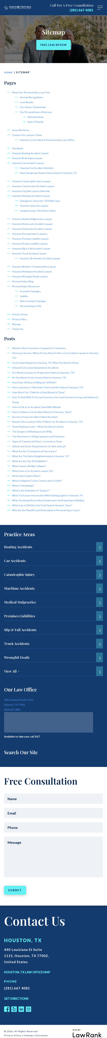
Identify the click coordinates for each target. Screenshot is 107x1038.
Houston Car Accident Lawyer (29, 162)
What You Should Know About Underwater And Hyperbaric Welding (50, 495)
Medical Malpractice (20, 597)
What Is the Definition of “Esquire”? (33, 486)
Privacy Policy (20, 316)
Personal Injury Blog (23, 279)
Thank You (18, 326)
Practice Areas (20, 311)
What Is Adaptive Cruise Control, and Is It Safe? (39, 476)
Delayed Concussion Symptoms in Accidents (37, 364)
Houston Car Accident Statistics (38, 167)
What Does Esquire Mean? (27, 471)
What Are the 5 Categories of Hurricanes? (36, 447)
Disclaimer (18, 147)
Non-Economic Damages (34, 298)
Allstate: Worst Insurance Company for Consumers (41, 345)
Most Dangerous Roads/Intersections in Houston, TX (50, 171)
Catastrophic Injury (19, 570)
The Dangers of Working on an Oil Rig (34, 427)
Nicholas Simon (36, 116)
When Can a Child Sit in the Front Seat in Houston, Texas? (45, 500)
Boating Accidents (18, 542)
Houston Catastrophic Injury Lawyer (33, 180)
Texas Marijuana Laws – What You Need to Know (40, 423)
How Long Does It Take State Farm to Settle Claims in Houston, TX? (51, 384)
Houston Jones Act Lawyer (35, 204)
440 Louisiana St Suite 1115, (20, 695)
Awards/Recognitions (32, 97)
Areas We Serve (21, 129)
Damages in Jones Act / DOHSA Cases (42, 199)
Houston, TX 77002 (15, 700)
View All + (11, 666)
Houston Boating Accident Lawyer (32, 152)
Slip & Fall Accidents (20, 625)
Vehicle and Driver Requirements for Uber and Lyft (41, 442)
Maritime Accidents (19, 583)
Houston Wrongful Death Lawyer (31, 274)
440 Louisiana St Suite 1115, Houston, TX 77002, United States (27, 951)
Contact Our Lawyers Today (28, 134)
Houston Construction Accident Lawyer (35, 185)
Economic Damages (31, 289)
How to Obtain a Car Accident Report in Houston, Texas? (44, 408)
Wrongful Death (16, 653)
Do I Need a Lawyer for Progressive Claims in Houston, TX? (46, 369)
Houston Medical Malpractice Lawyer (33, 217)
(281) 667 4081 (81, 10)
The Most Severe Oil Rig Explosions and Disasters (41, 432)
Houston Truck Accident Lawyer (30, 251)
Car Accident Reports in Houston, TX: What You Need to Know (48, 360)
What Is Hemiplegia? (24, 481)
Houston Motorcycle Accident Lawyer (34, 222)
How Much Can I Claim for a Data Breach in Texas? (41, 389)
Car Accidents (15, 556)
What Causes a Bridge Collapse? (30, 461)
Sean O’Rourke (36, 121)
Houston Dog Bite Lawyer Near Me (32, 189)
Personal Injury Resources (27, 284)
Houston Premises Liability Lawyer (32, 237)
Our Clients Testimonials (34, 106)
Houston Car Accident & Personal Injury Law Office (49, 139)
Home (9, 72)
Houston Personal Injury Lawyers (31, 232)
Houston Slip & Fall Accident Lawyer (33, 246)
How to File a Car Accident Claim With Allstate (39, 403)
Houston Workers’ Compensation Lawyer (35, 264)
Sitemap (16, 321)
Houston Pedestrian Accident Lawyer (34, 227)
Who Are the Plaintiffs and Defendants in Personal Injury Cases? (49, 505)
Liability (24, 293)
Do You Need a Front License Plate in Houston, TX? (41, 374)
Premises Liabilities (19, 611)
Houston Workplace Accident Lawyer (33, 269)
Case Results (27, 102)
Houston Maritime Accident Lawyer (32, 194)
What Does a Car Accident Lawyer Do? (34, 466)
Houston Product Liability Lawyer (31, 241)
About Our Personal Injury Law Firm (32, 92)
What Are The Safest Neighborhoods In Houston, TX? (43, 452)
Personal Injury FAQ (31, 303)
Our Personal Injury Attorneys (37, 111)
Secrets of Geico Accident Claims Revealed (37, 413)
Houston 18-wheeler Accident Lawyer (42, 256)
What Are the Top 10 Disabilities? (31, 457)
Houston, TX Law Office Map (27, 967)
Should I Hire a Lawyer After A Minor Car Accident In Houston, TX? (50, 418)
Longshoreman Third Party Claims (39, 209)
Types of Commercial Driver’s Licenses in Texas (39, 437)
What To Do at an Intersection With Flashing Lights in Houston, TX (50, 491)
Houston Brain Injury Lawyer (28, 157)
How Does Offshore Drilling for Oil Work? (36, 379)
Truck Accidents (16, 639)
